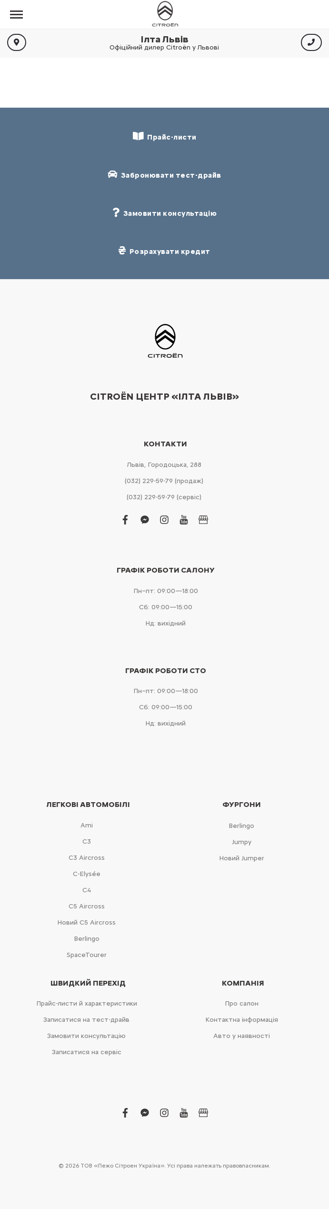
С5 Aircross (87, 906)
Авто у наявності (241, 1036)
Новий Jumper (241, 858)
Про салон (242, 1003)
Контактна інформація (241, 1020)
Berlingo (87, 939)
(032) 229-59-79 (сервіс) (164, 497)
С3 (86, 841)
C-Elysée (86, 874)
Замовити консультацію (86, 1036)
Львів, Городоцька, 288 (164, 465)
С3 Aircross (87, 858)
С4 (86, 890)
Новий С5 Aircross (86, 922)
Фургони (241, 804)
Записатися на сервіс (86, 1052)
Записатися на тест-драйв (86, 1020)
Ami (86, 825)
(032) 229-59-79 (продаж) (164, 481)
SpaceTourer (87, 955)
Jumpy (241, 842)
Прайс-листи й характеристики (86, 1003)
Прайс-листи (165, 136)
